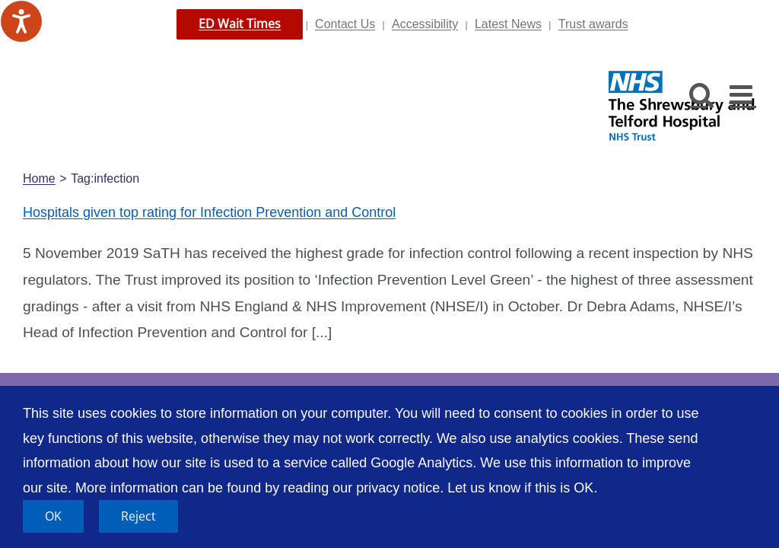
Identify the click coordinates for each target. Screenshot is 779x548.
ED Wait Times (240, 23)
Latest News (508, 24)
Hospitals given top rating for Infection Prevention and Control (209, 212)
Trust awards (593, 24)
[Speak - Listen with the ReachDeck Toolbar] (21, 21)
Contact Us (345, 24)
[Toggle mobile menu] (743, 94)
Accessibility (425, 24)
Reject (138, 516)
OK (53, 516)
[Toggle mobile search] (701, 94)
